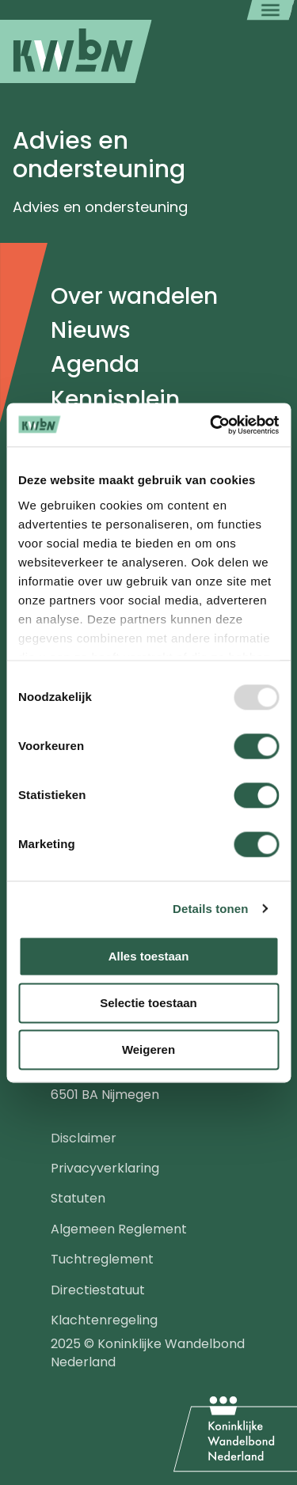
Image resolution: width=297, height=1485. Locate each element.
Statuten (78, 1198)
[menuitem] (76, 51)
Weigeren (148, 1049)
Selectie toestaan (148, 1003)
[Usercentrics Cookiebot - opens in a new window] (211, 425)
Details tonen (210, 908)
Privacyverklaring (105, 1168)
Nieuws (91, 330)
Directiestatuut (98, 1290)
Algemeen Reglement (119, 1229)
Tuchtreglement (102, 1259)
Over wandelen (134, 296)
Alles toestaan (149, 956)
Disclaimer (83, 1138)
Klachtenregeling (104, 1320)
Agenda (95, 364)
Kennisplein (115, 399)
